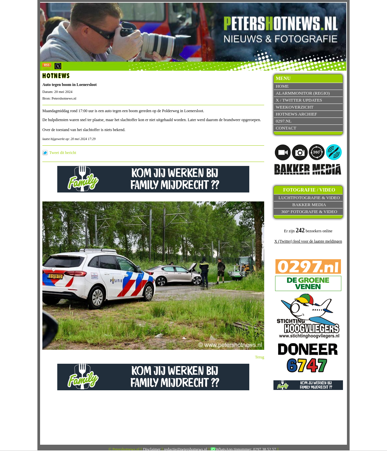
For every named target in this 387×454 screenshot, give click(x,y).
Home (282, 86)
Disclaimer (152, 449)
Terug (259, 357)
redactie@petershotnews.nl (185, 449)
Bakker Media (309, 204)
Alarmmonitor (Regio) (303, 93)
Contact (286, 127)
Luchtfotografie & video (309, 197)
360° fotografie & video (309, 211)
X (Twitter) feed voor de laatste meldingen (308, 241)
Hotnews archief (296, 114)
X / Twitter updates (299, 100)
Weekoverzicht (295, 107)
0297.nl (284, 120)
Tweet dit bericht (62, 152)
